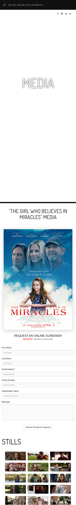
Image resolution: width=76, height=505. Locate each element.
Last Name (6, 359)
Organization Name (10, 391)
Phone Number (8, 380)
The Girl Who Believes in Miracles (25, 5)
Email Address (8, 369)
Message (6, 402)
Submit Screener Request (38, 427)
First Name (6, 348)
